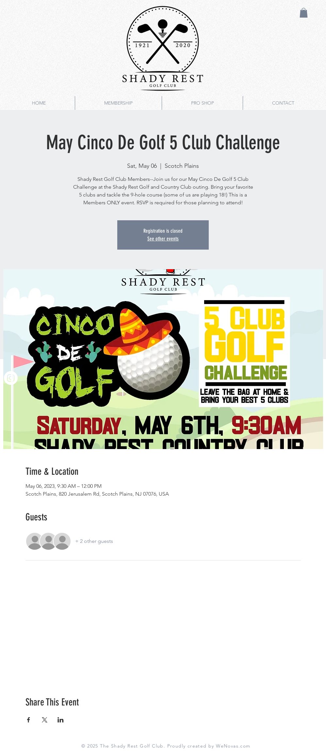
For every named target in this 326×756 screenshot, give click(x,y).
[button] (304, 13)
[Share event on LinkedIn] (60, 719)
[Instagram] (11, 378)
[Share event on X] (44, 719)
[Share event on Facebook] (28, 719)
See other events (163, 239)
